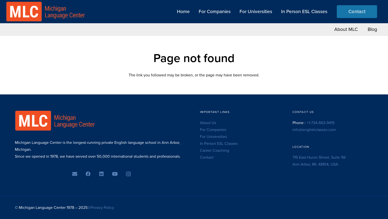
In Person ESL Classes (219, 143)
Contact (207, 157)
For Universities (213, 136)
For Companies (213, 129)
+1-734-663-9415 (321, 122)
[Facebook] (88, 174)
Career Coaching (214, 150)
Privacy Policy (102, 207)
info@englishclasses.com (314, 129)
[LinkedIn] (101, 174)
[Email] (75, 174)
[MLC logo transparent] (45, 11)
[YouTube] (115, 174)
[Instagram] (128, 174)
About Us (208, 122)
